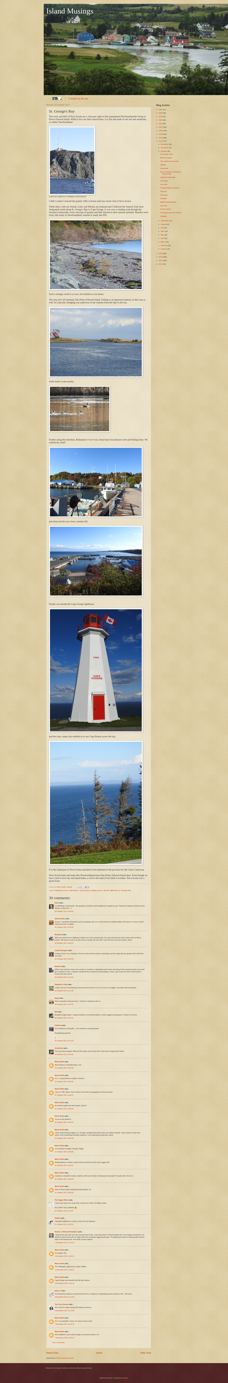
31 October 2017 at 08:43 (64, 1122)
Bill (56, 1012)
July (162, 228)
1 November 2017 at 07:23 (64, 1243)
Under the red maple (167, 177)
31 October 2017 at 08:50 (64, 1193)
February (164, 245)
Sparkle (163, 165)
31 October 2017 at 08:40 (64, 1082)
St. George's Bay (125, 890)
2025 (161, 113)
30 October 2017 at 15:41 (64, 1018)
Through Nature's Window (169, 188)
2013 (161, 264)
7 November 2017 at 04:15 (64, 1338)
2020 (161, 131)
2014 (161, 260)
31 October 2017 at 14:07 (64, 1211)
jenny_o (58, 1291)
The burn (163, 191)
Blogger (125, 1378)
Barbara (58, 966)
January (164, 249)
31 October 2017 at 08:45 (64, 1138)
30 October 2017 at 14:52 (64, 1004)
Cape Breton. (73, 890)
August (163, 224)
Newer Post (52, 1353)
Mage (57, 998)
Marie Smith (59, 1062)
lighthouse (114, 890)
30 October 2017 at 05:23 (64, 943)
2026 (161, 109)
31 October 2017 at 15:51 (64, 1224)
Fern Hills (163, 184)
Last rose (163, 206)
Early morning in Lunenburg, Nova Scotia (170, 173)
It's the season (165, 209)
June (163, 231)
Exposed (163, 216)
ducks (100, 890)
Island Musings (69, 11)
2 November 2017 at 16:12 (64, 1270)
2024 (161, 117)
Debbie (57, 1218)
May (162, 235)
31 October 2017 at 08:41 (64, 1095)
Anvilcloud (59, 1048)
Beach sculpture (166, 158)
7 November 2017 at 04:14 (64, 1324)
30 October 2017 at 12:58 (64, 991)
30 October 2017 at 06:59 (64, 959)
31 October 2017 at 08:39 (64, 1068)
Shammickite (60, 919)
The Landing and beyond (169, 161)
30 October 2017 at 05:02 (64, 911)
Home (99, 1353)
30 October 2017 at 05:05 (64, 927)
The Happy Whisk (61, 1200)
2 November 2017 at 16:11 (64, 1256)
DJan (57, 903)
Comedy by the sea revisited (170, 213)
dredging (93, 890)
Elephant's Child (61, 984)
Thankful (163, 198)
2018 (161, 138)
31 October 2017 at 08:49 (64, 1179)
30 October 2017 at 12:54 (64, 977)
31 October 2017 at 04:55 (64, 1054)
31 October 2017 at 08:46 (64, 1152)
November (165, 148)
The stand (164, 181)
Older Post (145, 1353)
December (165, 144)
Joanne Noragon (61, 950)
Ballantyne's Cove (61, 890)
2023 (161, 120)
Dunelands (164, 168)
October (164, 151)
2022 (161, 124)
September (165, 221)
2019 (161, 134)
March (163, 242)
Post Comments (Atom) (64, 1358)
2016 (161, 253)
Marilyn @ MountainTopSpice (66, 1232)
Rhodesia (58, 935)
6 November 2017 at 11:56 (64, 1297)
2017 (161, 141)
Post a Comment (58, 1342)
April (162, 238)
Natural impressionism (168, 202)
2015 (161, 257)
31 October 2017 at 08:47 (64, 1165)
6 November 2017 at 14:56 (64, 1311)
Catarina (58, 1025)
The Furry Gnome (61, 1304)
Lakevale (106, 890)
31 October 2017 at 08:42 (64, 1109)
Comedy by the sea (78, 98)
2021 (161, 127)
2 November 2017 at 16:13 (64, 1283)
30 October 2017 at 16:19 (64, 1041)
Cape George (84, 890)
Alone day (164, 195)
